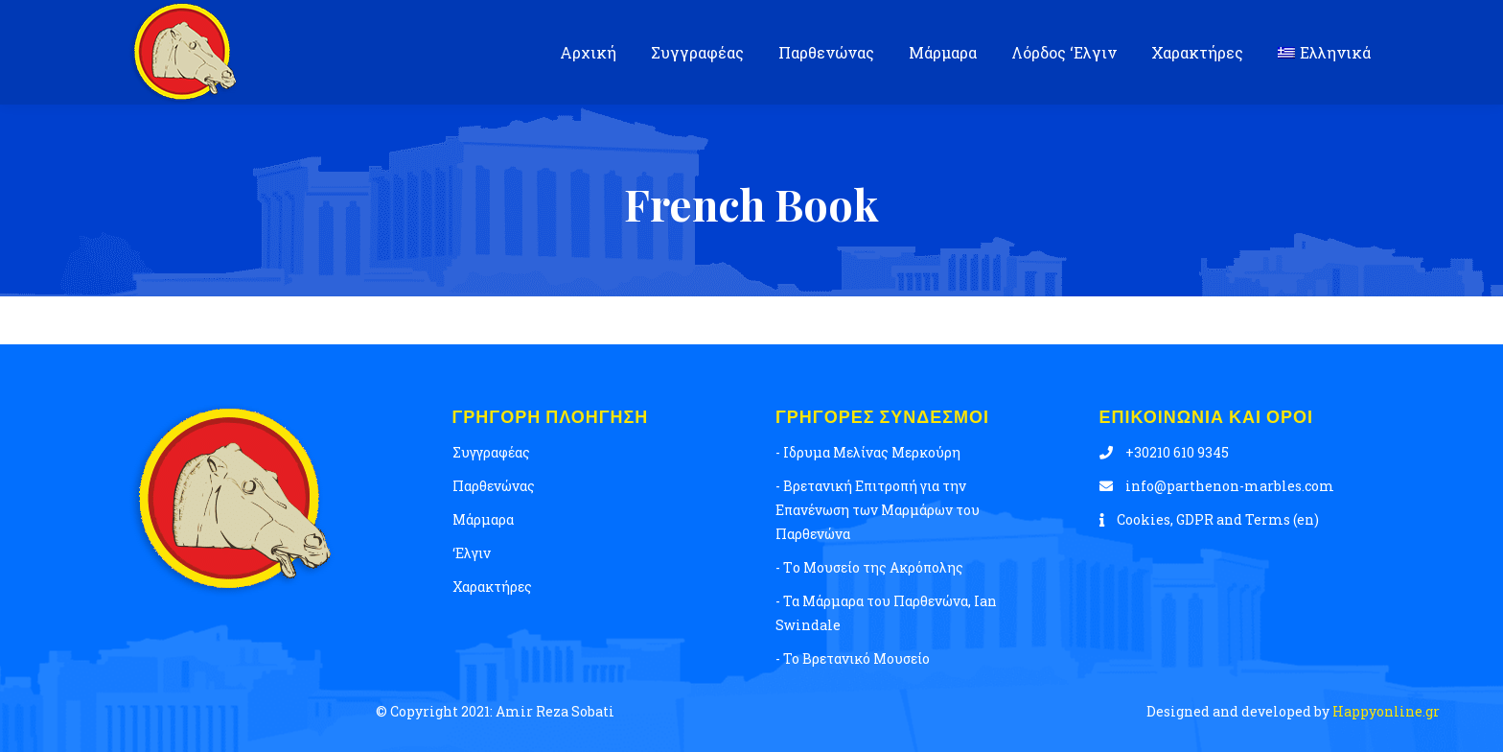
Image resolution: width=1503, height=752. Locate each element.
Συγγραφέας (491, 452)
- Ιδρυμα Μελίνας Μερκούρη (867, 452)
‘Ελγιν (471, 553)
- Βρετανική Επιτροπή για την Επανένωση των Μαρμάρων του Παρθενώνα (877, 510)
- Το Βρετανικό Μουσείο (852, 658)
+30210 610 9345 (1164, 452)
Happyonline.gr (1385, 711)
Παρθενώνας (493, 486)
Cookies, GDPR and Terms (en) (1209, 519)
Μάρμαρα (483, 519)
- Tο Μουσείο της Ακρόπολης (869, 567)
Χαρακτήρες (492, 586)
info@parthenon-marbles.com (1216, 486)
